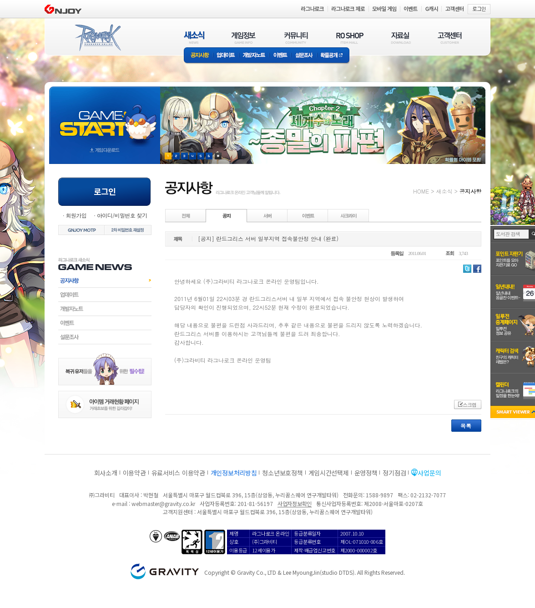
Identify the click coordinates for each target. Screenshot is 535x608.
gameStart (104, 117)
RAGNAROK (97, 37)
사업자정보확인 (295, 503)
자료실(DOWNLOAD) (400, 37)
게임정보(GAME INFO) (243, 37)
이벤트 (280, 55)
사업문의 (429, 472)
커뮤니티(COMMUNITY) (296, 37)
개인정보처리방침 (234, 472)
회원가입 (76, 215)
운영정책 (366, 472)
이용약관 (134, 472)
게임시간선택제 (328, 472)
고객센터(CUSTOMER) (449, 37)
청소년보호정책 (282, 472)
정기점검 (394, 472)
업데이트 (226, 55)
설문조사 (304, 55)
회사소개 (105, 472)
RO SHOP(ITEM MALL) (349, 37)
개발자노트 (254, 55)
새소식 (444, 191)
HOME (421, 191)
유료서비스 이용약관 (178, 472)
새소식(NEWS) (194, 37)
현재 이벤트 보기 (218, 156)
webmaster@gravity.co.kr (163, 503)
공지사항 (198, 55)
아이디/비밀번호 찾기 (122, 215)
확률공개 (333, 55)
